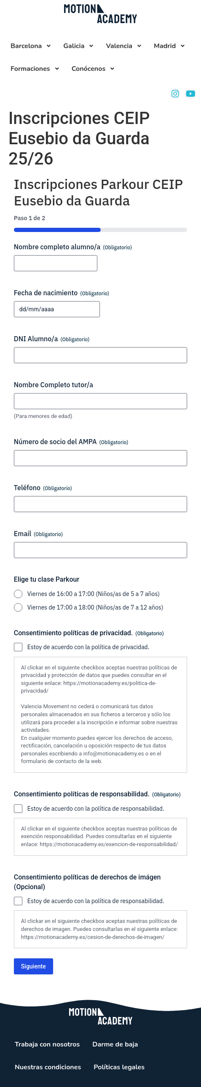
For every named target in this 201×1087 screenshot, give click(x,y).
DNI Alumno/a (52, 338)
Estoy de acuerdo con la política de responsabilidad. (95, 808)
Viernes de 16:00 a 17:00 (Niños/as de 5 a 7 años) (93, 594)
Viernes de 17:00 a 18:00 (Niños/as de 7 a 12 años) (95, 607)
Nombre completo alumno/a (73, 247)
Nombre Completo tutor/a (53, 384)
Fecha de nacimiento (61, 293)
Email (38, 533)
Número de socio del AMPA (71, 441)
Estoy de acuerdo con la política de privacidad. (88, 647)
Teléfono (43, 487)
